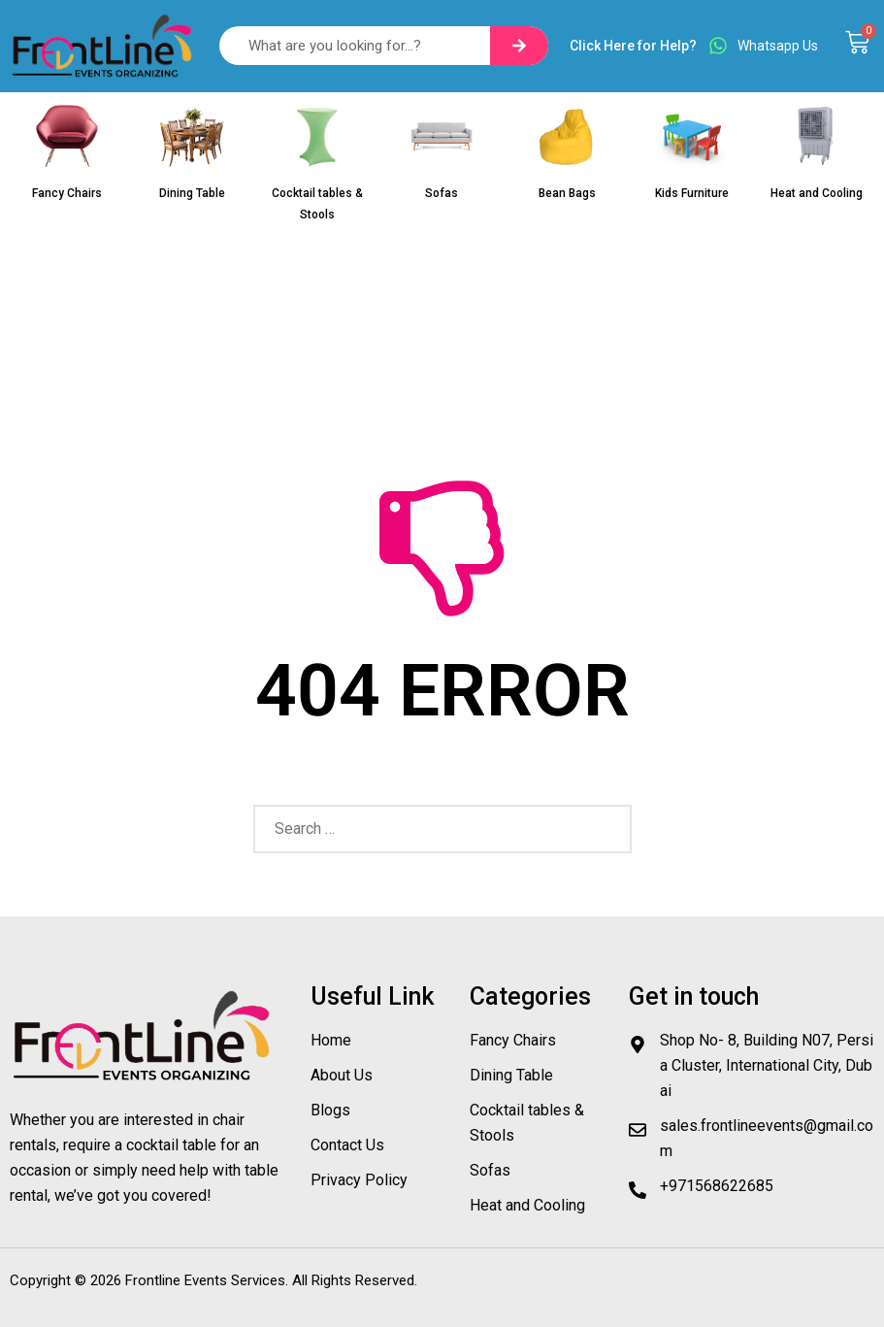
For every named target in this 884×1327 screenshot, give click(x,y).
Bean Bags (567, 193)
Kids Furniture (692, 193)
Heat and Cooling (816, 193)
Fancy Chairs (67, 193)
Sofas (441, 193)
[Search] (519, 45)
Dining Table (192, 193)
